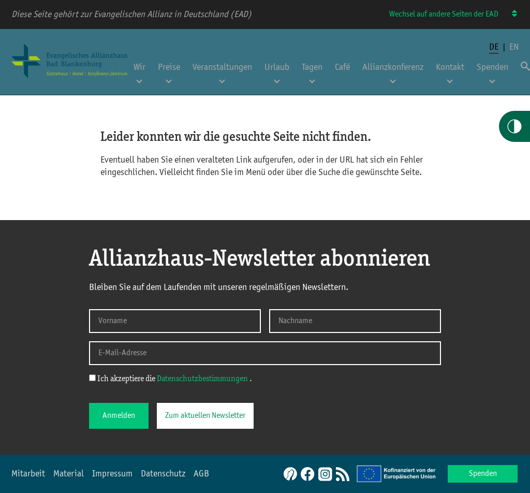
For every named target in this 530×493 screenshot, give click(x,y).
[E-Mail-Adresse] (265, 353)
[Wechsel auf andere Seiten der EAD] (509, 14)
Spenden (492, 67)
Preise (169, 67)
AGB (201, 474)
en (514, 47)
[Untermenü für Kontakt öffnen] (450, 78)
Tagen (312, 67)
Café (342, 67)
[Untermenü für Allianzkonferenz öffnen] (393, 78)
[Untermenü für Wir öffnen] (139, 78)
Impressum (112, 474)
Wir (139, 67)
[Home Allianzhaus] (69, 79)
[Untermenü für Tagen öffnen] (312, 78)
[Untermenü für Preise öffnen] (169, 78)
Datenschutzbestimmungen (203, 379)
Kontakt (450, 67)
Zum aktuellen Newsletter (205, 416)
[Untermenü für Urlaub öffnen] (277, 78)
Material (68, 474)
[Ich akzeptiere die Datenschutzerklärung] (92, 377)
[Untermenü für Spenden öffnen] (492, 78)
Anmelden (118, 416)
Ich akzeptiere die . (170, 378)
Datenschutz (163, 474)
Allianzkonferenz (392, 67)
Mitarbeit (28, 474)
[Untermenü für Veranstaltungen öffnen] (222, 78)
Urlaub (276, 67)
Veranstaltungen (222, 67)
